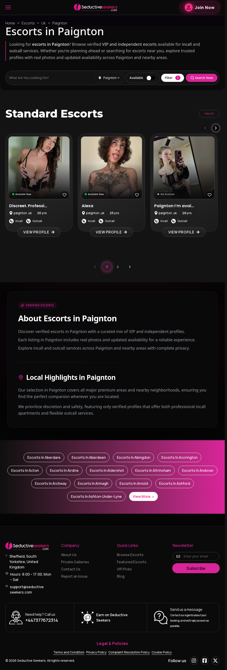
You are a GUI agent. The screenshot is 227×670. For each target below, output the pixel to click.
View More (143, 496)
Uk (43, 23)
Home (10, 23)
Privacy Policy (96, 652)
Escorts (28, 23)
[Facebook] (205, 661)
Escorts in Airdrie (64, 470)
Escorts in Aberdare (43, 457)
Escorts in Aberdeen (89, 457)
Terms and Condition (68, 652)
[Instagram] (194, 661)
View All (209, 113)
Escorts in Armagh (93, 483)
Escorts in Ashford (174, 483)
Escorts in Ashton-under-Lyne (96, 496)
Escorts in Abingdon (133, 457)
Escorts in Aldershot (107, 470)
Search (201, 78)
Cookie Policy (162, 652)
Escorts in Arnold (134, 483)
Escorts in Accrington (179, 457)
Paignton (59, 23)
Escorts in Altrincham (153, 470)
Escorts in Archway (51, 483)
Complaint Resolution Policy (129, 652)
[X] (215, 661)
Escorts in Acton (25, 470)
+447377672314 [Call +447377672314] (41, 620)
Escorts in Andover (198, 470)
